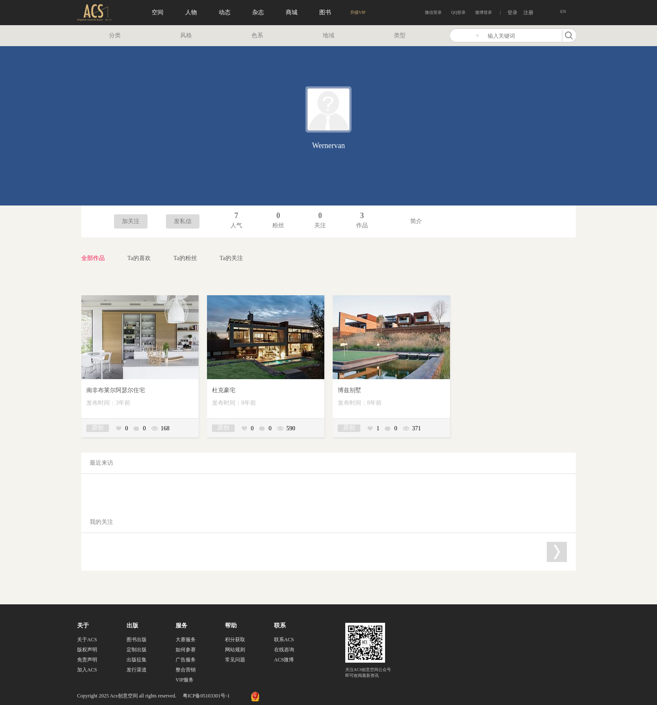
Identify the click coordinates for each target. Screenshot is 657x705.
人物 (191, 12)
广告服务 (186, 660)
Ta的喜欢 (139, 258)
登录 (512, 13)
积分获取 (235, 640)
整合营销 (186, 670)
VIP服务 (185, 680)
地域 (328, 35)
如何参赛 (186, 650)
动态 (224, 12)
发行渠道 (137, 670)
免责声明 (87, 660)
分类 (115, 35)
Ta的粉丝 (185, 258)
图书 (325, 12)
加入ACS (87, 670)
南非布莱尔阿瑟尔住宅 (115, 390)
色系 (257, 35)
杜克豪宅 (223, 390)
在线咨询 (284, 650)
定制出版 (137, 650)
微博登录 (483, 12)
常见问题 (235, 660)
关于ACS (87, 640)
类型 (400, 35)
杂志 (258, 12)
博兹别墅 (349, 390)
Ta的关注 (231, 258)
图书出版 (137, 640)
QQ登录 (458, 12)
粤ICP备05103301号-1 (206, 696)
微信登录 (433, 12)
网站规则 (235, 650)
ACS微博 (284, 660)
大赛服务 (186, 640)
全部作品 (93, 258)
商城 (291, 12)
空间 (157, 12)
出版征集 (137, 660)
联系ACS (284, 640)
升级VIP (357, 12)
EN (563, 11)
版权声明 (87, 650)
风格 (186, 35)
